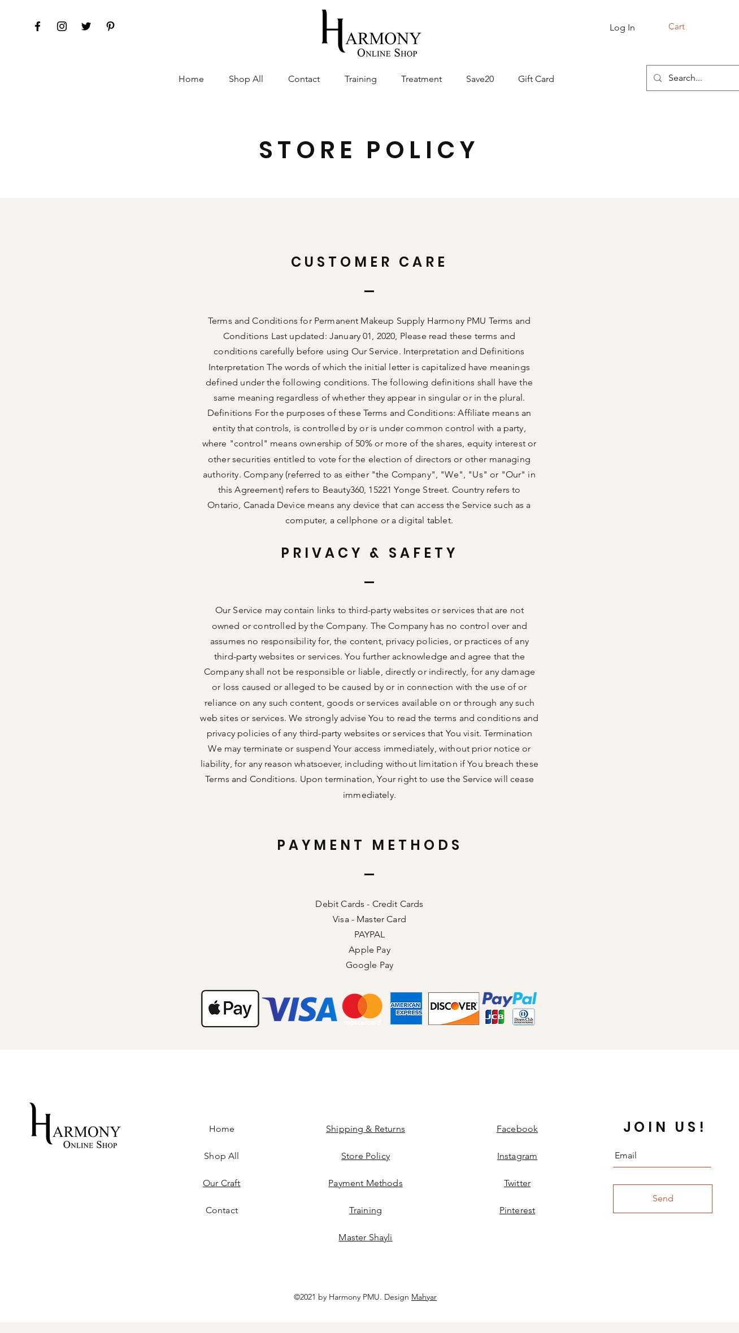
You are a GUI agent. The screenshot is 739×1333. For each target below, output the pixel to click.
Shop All (221, 1155)
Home (222, 1128)
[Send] (662, 1198)
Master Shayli (365, 1237)
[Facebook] (37, 26)
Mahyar (424, 1297)
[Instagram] (61, 26)
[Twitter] (86, 26)
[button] (683, 26)
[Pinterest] (110, 26)
